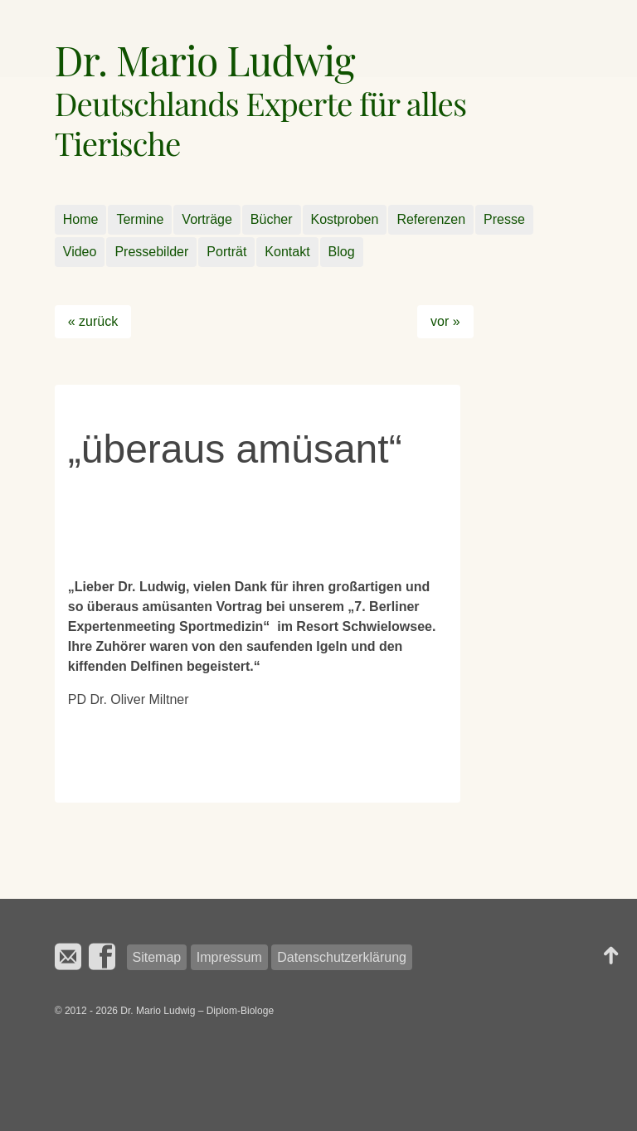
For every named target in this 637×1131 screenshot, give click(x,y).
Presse (504, 219)
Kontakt (287, 252)
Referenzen (430, 219)
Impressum (229, 957)
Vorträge (206, 219)
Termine (139, 219)
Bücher (271, 219)
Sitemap (157, 957)
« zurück (93, 321)
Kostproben (345, 219)
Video (80, 252)
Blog (341, 252)
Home (81, 219)
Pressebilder (151, 252)
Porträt (226, 252)
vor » (445, 321)
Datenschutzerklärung (341, 957)
